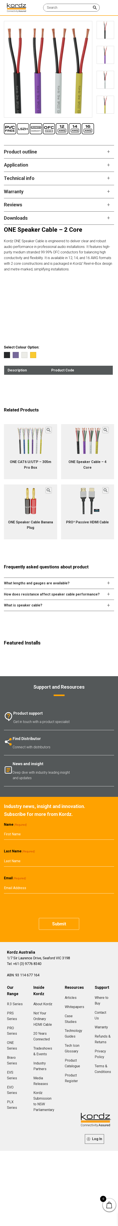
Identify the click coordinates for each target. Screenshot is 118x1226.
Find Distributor (27, 738)
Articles (71, 998)
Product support (28, 713)
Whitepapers (74, 1007)
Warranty (101, 1027)
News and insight (28, 763)
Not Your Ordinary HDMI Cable (42, 1019)
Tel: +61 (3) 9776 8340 (24, 964)
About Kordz (42, 1004)
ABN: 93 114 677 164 (23, 975)
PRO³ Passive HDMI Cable (87, 522)
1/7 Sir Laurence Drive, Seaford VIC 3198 (38, 958)
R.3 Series (15, 1004)
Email (15, 878)
